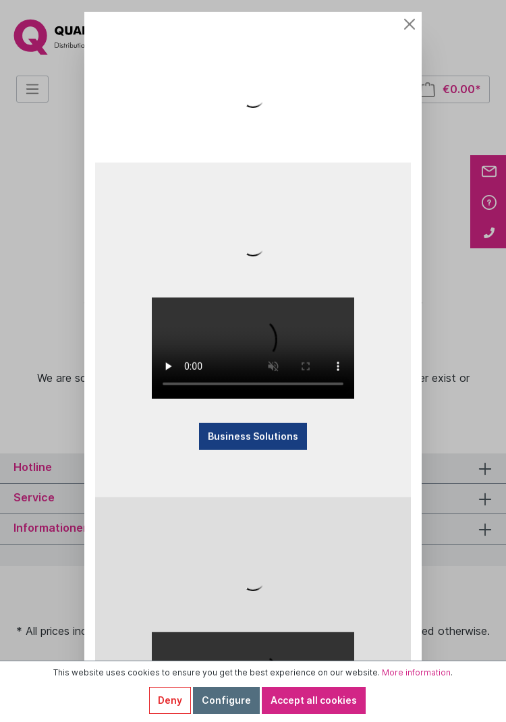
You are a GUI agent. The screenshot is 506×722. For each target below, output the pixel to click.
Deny (170, 700)
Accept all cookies (314, 700)
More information (416, 672)
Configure (226, 700)
